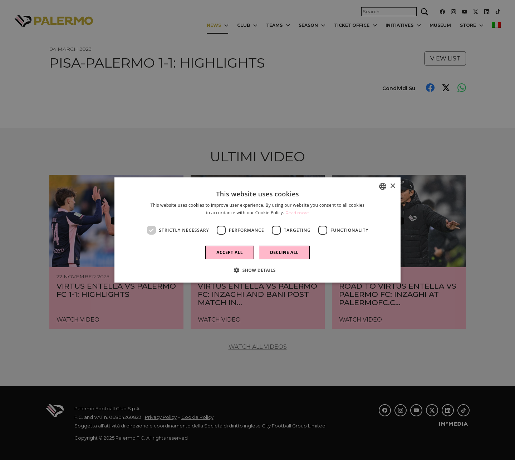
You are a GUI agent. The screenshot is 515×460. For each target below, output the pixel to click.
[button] (257, 270)
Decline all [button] (284, 252)
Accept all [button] (229, 252)
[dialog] (257, 230)
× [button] (392, 186)
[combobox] (382, 186)
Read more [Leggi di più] (297, 212)
